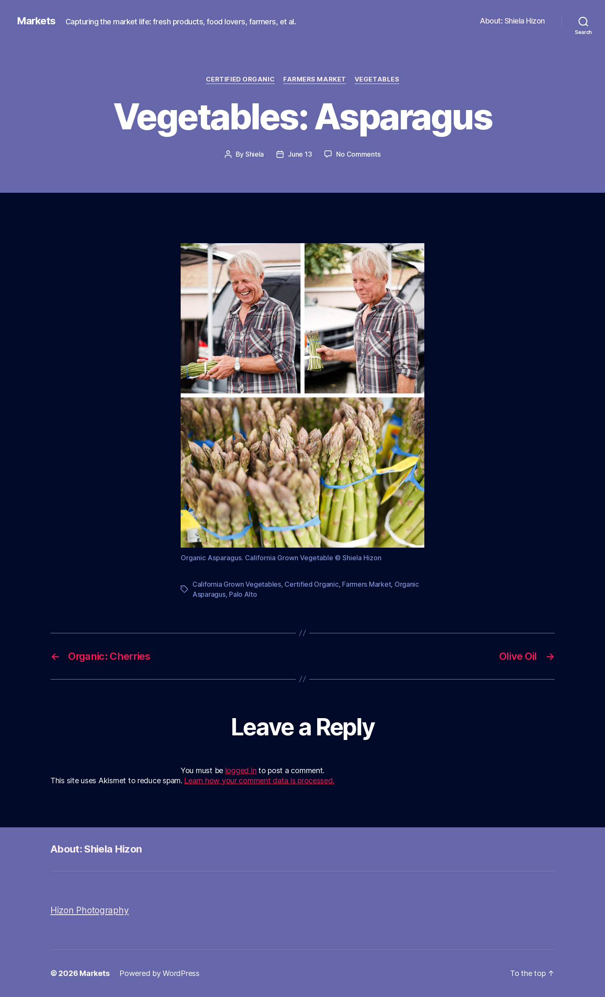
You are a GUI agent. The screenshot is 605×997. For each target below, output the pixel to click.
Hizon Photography (89, 910)
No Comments (358, 154)
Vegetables (377, 79)
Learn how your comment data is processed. (259, 780)
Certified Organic (240, 79)
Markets (36, 21)
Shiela (254, 154)
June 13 (300, 154)
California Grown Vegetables (236, 584)
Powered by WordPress (159, 973)
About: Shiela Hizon (512, 20)
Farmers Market (314, 79)
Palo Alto (243, 594)
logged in (241, 770)
